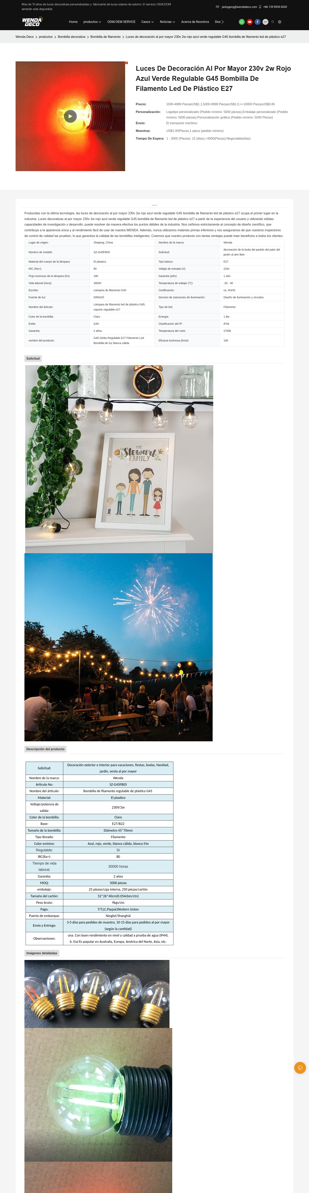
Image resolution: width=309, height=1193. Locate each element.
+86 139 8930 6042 (273, 6)
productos (46, 36)
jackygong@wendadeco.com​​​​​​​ (236, 6)
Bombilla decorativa (71, 36)
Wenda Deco (25, 36)
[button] (223, 22)
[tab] (154, 203)
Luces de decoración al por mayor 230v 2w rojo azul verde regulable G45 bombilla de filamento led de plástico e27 (206, 36)
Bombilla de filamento (105, 36)
